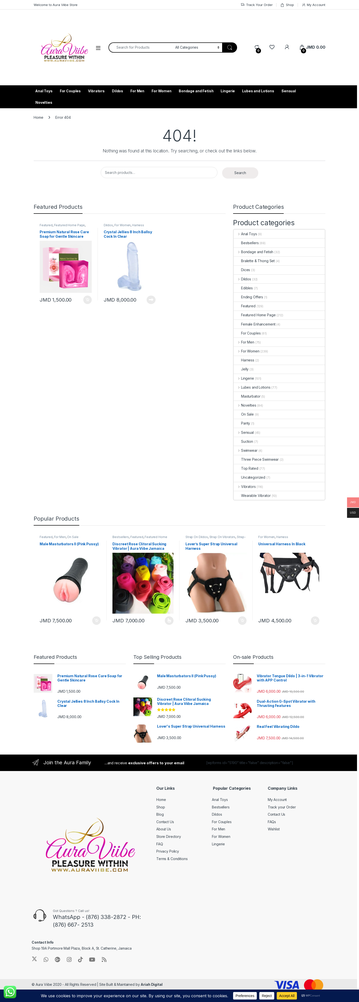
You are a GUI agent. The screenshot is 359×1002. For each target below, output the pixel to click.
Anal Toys (44, 91)
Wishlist (274, 829)
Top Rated (246, 468)
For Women (162, 91)
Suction (243, 441)
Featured (46, 225)
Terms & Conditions (171, 859)
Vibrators (96, 91)
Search (240, 173)
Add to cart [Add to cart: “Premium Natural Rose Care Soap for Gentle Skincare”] (87, 300)
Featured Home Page (69, 225)
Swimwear (246, 450)
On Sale (244, 414)
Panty (242, 423)
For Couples (70, 91)
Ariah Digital (151, 984)
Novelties (43, 102)
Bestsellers (246, 243)
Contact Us (165, 822)
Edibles (243, 288)
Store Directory (168, 836)
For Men (137, 91)
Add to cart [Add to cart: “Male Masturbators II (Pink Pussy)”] (96, 620)
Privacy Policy (167, 851)
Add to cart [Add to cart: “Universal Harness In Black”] (315, 620)
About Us (163, 829)
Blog (160, 814)
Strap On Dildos (196, 537)
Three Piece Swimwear (256, 459)
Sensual (288, 91)
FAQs (272, 822)
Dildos (117, 91)
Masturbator (247, 396)
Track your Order (282, 807)
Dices (242, 270)
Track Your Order (257, 5)
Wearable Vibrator (252, 495)
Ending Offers (248, 297)
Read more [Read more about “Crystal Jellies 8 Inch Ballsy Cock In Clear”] (151, 300)
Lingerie (228, 91)
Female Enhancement (254, 324)
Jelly (241, 369)
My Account (313, 5)
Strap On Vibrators (222, 537)
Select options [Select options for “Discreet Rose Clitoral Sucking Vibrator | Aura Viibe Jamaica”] (169, 620)
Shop (287, 5)
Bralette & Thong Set (254, 261)
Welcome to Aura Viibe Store (56, 5)
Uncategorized (249, 477)
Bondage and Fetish (196, 91)
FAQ (159, 844)
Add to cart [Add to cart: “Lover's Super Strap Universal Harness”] (242, 620)
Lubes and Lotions (258, 91)
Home (38, 117)
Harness (244, 360)
